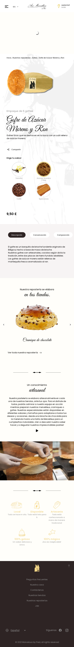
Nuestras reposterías (37, 600)
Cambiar (63, 7)
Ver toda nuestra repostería (24, 352)
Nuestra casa (37, 584)
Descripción (16, 235)
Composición (63, 235)
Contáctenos (37, 590)
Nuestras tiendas (37, 595)
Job (37, 605)
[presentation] (3, 324)
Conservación (39, 235)
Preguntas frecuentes (37, 579)
